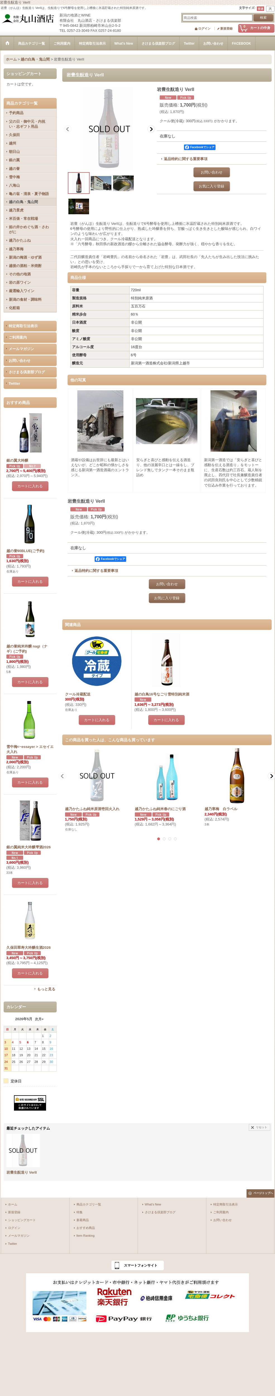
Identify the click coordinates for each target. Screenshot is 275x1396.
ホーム (12, 1204)
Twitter (14, 383)
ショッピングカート (22, 1220)
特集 (79, 1212)
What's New (153, 1204)
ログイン (204, 28)
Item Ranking (85, 1235)
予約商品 (16, 113)
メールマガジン (21, 349)
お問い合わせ (19, 360)
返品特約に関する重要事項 (185, 159)
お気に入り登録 (211, 186)
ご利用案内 (18, 337)
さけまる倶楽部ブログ (27, 372)
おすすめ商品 (85, 1227)
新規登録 (226, 28)
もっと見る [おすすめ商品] (46, 989)
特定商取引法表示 (23, 326)
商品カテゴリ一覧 (88, 1204)
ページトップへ (263, 1193)
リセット (261, 1127)
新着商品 (82, 1220)
